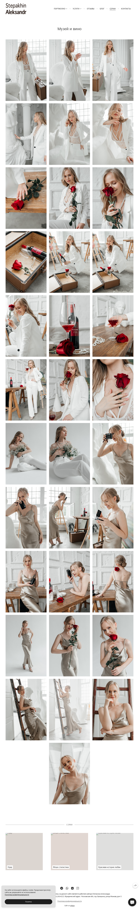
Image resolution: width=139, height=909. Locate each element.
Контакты (126, 8)
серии (113, 8)
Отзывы (90, 8)
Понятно (28, 902)
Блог (102, 8)
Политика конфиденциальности (17, 895)
